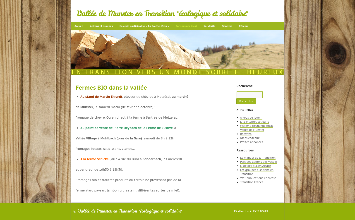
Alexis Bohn (259, 211)
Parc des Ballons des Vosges (259, 161)
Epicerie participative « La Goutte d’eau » (144, 26)
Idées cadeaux (250, 138)
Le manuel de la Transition (258, 157)
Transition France (251, 182)
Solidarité (209, 26)
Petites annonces (251, 142)
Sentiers (227, 26)
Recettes (246, 134)
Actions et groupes (101, 26)
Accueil (78, 26)
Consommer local (186, 26)
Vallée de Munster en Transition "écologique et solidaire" (162, 13)
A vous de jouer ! (251, 117)
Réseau (243, 26)
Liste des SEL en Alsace (255, 165)
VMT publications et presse (258, 178)
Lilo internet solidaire (254, 121)
